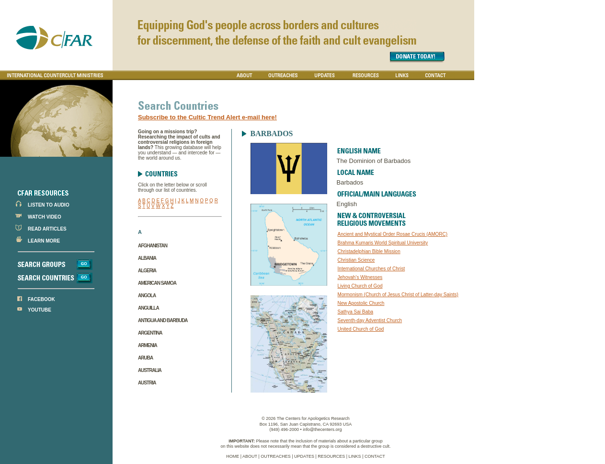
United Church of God (361, 329)
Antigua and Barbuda (163, 320)
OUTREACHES (276, 456)
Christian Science (356, 260)
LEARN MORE (44, 241)
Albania (147, 258)
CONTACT (375, 456)
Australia (149, 370)
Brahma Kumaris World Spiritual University (383, 242)
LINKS (355, 456)
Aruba (145, 357)
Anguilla (148, 308)
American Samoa (157, 283)
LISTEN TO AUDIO (48, 205)
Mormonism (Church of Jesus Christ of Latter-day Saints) (398, 294)
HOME (232, 456)
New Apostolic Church (361, 303)
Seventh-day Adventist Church (370, 320)
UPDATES (304, 456)
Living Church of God (360, 286)
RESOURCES (331, 456)
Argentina (150, 333)
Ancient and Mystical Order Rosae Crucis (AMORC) (393, 234)
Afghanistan (152, 245)
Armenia (147, 345)
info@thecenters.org (322, 429)
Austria (147, 382)
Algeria (147, 270)
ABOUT (249, 456)
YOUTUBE (39, 310)
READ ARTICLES (47, 229)
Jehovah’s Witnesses (360, 277)
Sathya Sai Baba (356, 311)
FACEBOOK (41, 299)
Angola (147, 295)
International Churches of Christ (371, 268)
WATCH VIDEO (44, 217)
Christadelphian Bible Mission (369, 251)
